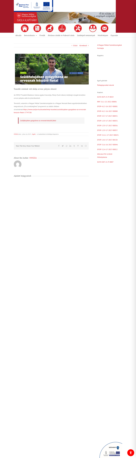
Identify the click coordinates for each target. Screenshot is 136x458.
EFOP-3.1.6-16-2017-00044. (107, 145)
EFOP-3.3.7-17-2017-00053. (107, 116)
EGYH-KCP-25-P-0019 (105, 97)
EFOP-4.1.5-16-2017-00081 (107, 106)
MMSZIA (16, 134)
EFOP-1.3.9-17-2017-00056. (107, 125)
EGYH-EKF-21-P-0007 (105, 162)
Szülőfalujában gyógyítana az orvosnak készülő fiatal (38, 120)
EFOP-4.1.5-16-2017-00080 (107, 111)
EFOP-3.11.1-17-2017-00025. (108, 135)
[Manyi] (51, 69)
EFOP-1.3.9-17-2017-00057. (107, 130)
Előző (75, 45)
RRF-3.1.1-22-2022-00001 (107, 102)
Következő (83, 45)
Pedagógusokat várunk (105, 85)
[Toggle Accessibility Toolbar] (130, 452)
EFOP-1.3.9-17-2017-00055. (107, 121)
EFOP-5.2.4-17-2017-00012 (107, 149)
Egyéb (33, 134)
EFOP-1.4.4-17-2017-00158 (107, 140)
